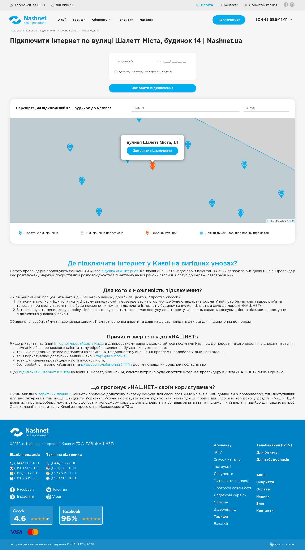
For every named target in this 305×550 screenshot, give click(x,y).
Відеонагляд (225, 509)
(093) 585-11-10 (61, 473)
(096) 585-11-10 (61, 478)
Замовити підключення (152, 88)
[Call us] (274, 20)
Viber (53, 496)
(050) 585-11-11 (24, 468)
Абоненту (99, 20)
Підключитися (229, 20)
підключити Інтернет (119, 271)
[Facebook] (286, 4)
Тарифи (79, 20)
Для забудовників (272, 459)
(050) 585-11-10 (61, 468)
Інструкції (222, 466)
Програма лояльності (232, 488)
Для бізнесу (62, 5)
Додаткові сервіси (230, 495)
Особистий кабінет (260, 5)
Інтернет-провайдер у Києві (79, 343)
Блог (260, 503)
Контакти (228, 5)
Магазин (146, 20)
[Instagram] (292, 4)
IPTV (218, 452)
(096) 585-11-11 (24, 478)
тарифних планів (110, 356)
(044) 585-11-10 (61, 463)
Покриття (125, 20)
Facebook (22, 489)
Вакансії (221, 523)
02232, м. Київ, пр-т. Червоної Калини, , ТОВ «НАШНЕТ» (62, 444)
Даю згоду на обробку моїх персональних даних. (146, 72)
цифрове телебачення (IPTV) (106, 364)
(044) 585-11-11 (24, 463)
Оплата (204, 5)
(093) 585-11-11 (24, 473)
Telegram (57, 489)
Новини (263, 496)
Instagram (22, 496)
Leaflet (270, 221)
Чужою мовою (282, 544)
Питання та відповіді (232, 481)
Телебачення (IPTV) (27, 5)
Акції (62, 20)
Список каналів (227, 459)
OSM (291, 221)
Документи (223, 474)
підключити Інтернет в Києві (44, 372)
